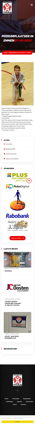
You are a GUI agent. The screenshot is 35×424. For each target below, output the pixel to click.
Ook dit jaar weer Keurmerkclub (12, 337)
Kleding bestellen (10, 149)
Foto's (15, 404)
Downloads (29, 402)
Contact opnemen (10, 154)
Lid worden (8, 144)
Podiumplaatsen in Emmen (20, 53)
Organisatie (26, 399)
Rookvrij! (8, 271)
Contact (23, 404)
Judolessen (9, 402)
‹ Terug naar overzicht (7, 130)
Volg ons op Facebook (11, 158)
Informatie (15, 399)
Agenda (19, 402)
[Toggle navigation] (32, 5)
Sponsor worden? (17, 238)
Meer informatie (20, 418)
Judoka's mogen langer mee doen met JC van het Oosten (13, 303)
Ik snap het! (17, 421)
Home (6, 52)
